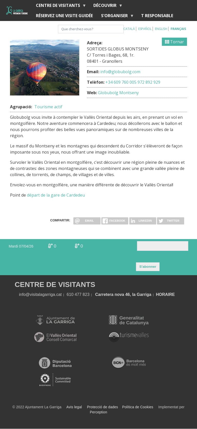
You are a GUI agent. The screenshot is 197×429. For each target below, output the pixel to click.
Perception (98, 412)
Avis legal (74, 407)
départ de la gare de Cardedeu (56, 195)
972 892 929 (148, 82)
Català (129, 29)
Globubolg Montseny (118, 92)
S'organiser (115, 17)
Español (145, 29)
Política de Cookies (137, 407)
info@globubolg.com (120, 71)
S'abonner (147, 267)
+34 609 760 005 (120, 82)
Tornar (174, 42)
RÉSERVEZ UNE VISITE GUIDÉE (64, 15)
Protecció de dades (102, 407)
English (161, 29)
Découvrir (106, 6)
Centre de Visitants (59, 6)
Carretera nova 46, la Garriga (123, 294)
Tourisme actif (48, 107)
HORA (162, 294)
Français (178, 29)
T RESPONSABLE (157, 15)
